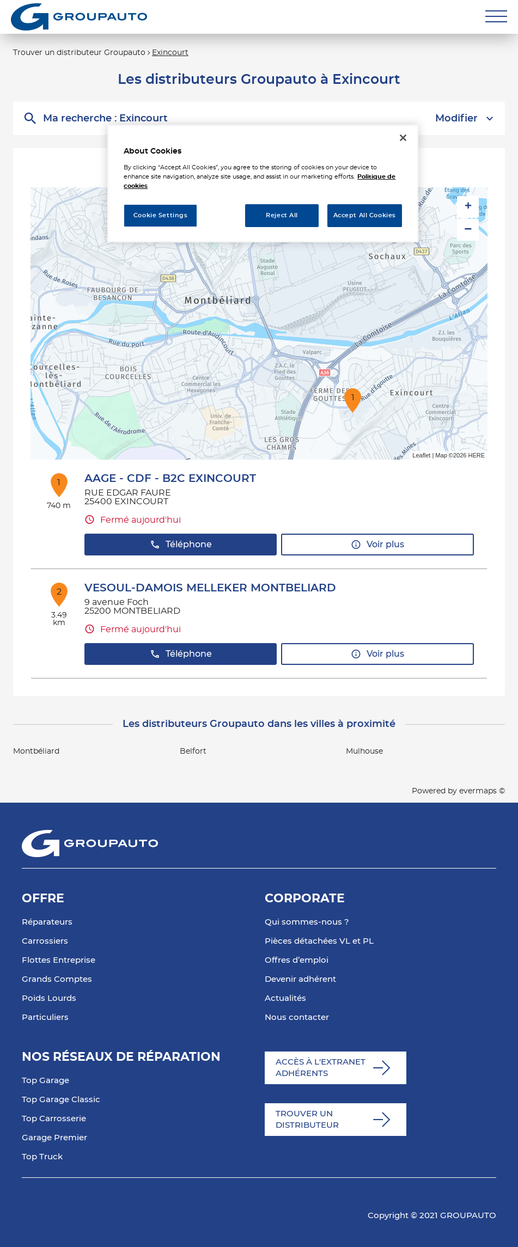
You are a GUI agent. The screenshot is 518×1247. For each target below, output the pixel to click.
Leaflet (421, 455)
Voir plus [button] (377, 545)
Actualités (285, 998)
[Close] (403, 138)
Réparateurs (47, 922)
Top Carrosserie (54, 1119)
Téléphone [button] (181, 545)
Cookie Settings (160, 215)
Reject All (282, 215)
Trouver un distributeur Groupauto (79, 53)
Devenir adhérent (300, 979)
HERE (476, 455)
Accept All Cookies (364, 215)
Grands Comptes (57, 979)
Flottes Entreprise (58, 960)
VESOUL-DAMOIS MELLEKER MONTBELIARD (210, 588)
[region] (262, 183)
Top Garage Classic (61, 1100)
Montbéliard (36, 751)
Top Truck (42, 1157)
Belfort (193, 751)
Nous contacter (297, 1017)
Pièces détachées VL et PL (319, 941)
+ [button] (468, 207)
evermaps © (482, 791)
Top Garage (45, 1081)
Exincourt (170, 53)
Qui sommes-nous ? (307, 922)
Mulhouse (364, 751)
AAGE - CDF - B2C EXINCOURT (170, 478)
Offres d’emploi (296, 960)
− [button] (468, 230)
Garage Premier (54, 1138)
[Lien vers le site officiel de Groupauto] (79, 16)
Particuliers (45, 1017)
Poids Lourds (49, 998)
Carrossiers (45, 941)
